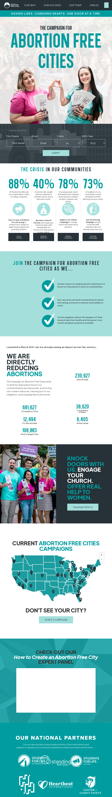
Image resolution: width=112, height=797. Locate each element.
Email (35, 136)
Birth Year (88, 136)
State (61, 136)
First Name (13, 136)
